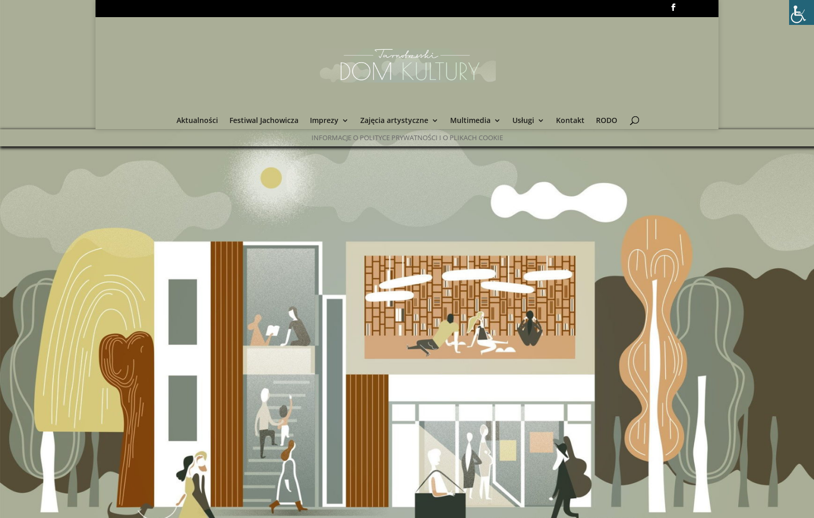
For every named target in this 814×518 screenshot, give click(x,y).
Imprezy (324, 121)
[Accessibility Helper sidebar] (801, 12)
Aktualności (197, 121)
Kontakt (570, 121)
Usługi (523, 121)
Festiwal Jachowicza (264, 121)
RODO (606, 121)
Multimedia (470, 121)
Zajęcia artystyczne (394, 121)
